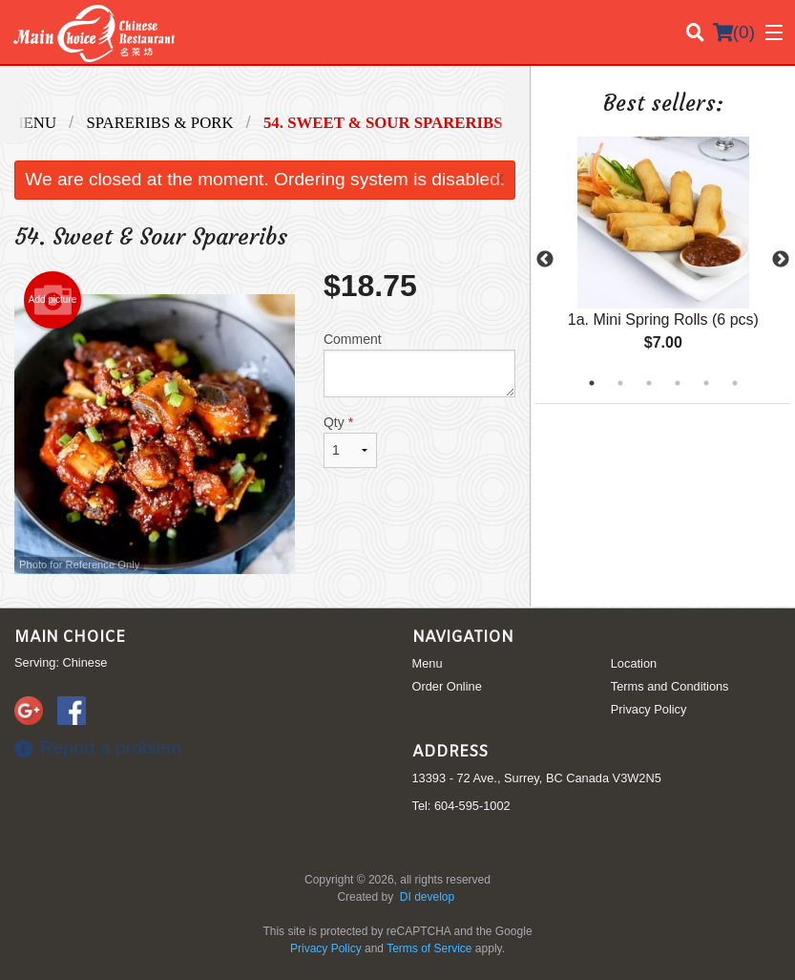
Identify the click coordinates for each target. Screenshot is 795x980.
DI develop (427, 897)
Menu (427, 663)
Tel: (461, 806)
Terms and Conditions (670, 686)
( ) (734, 32)
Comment (419, 364)
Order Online (447, 686)
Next (780, 259)
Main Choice (69, 638)
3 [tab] (649, 383)
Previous (544, 259)
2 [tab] (620, 383)
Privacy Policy (649, 709)
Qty (350, 441)
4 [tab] (677, 383)
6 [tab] (734, 383)
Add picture (53, 300)
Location (634, 663)
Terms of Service (429, 948)
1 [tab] (591, 383)
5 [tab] (706, 383)
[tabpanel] (662, 260)
